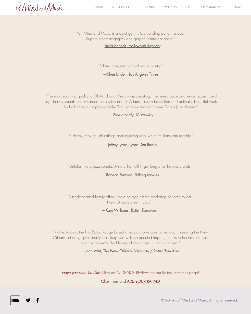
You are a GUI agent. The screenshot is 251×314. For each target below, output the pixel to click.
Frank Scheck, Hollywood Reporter (132, 45)
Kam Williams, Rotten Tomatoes (131, 210)
